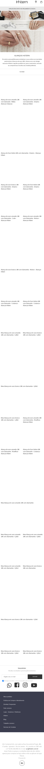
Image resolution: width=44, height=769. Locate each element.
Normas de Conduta (10, 727)
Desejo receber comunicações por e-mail (17, 681)
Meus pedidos (8, 696)
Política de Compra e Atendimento (14, 700)
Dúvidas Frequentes (10, 704)
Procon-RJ (22, 758)
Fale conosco (8, 708)
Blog (5, 719)
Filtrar (22, 71)
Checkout (41, 2)
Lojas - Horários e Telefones (12, 712)
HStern (6, 715)
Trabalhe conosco (9, 723)
